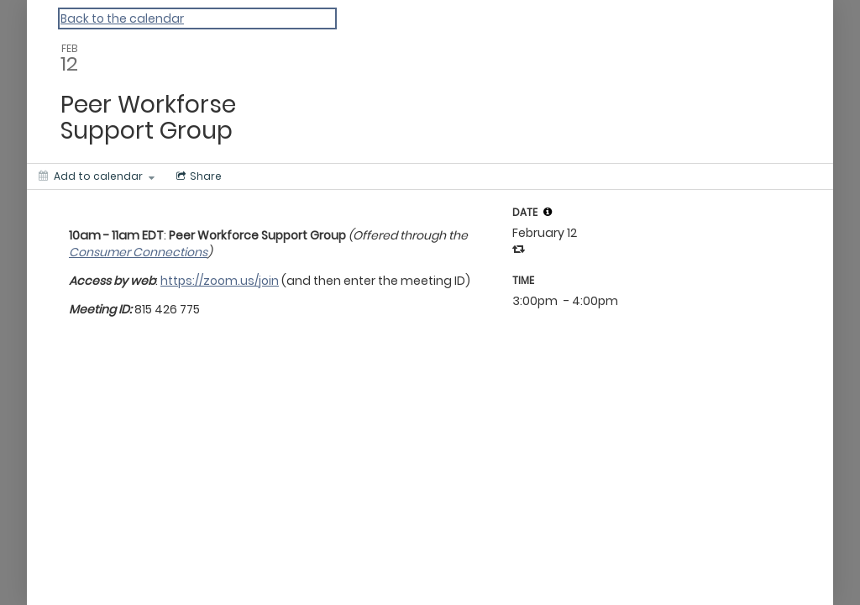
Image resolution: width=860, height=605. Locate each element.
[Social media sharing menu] (197, 176)
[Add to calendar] (96, 176)
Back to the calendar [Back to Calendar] (122, 18)
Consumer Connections (138, 252)
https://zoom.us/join (219, 280)
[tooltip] (547, 212)
